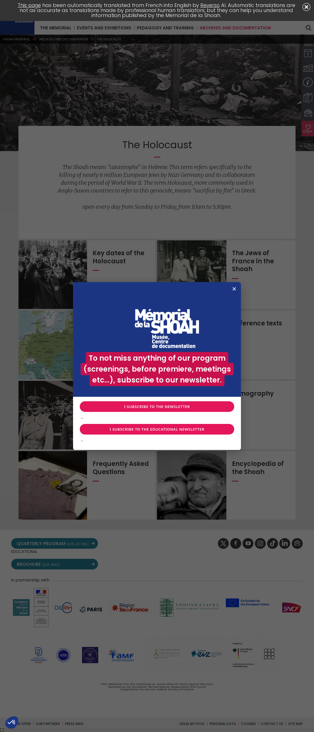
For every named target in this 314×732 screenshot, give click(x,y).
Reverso (211, 5)
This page (29, 5)
